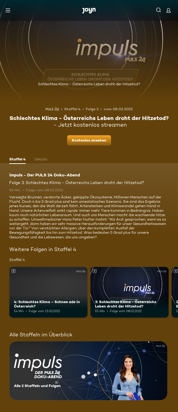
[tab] (17, 160)
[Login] (168, 10)
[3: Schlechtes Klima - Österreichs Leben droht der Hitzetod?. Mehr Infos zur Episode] (129, 292)
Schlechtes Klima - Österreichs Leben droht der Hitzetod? (89, 84)
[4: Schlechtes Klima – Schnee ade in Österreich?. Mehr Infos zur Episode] (48, 292)
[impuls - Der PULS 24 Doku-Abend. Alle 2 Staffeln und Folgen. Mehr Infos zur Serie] (88, 370)
